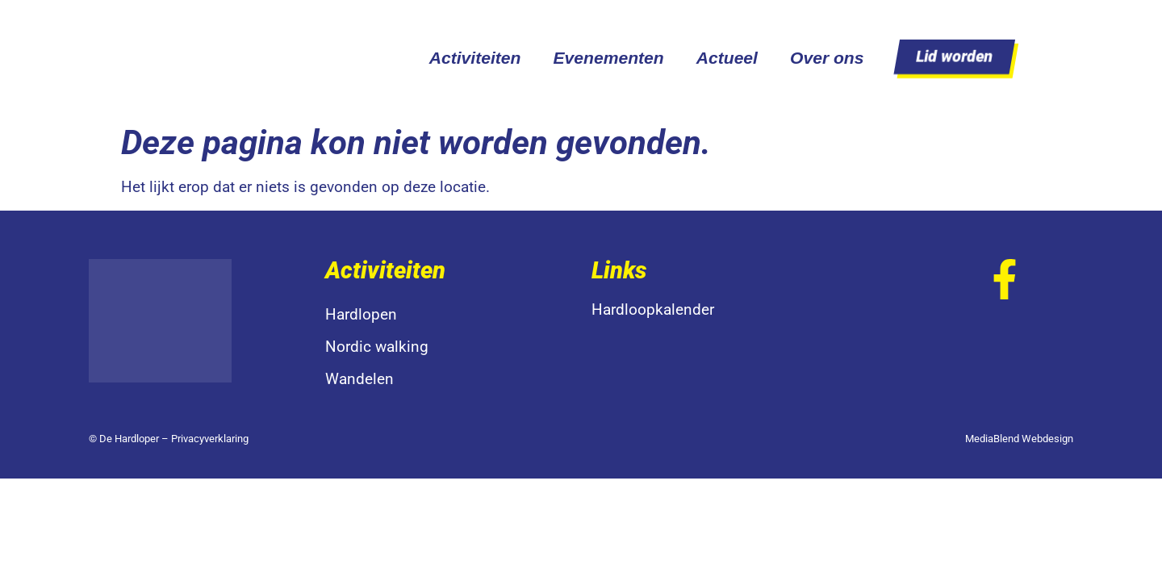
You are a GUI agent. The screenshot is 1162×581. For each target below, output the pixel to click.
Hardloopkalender (652, 309)
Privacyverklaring (210, 439)
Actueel (727, 57)
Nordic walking (376, 346)
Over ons (827, 57)
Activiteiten (475, 57)
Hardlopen (361, 314)
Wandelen (359, 379)
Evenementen (608, 57)
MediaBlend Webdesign (1019, 439)
